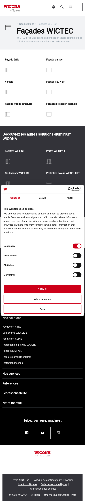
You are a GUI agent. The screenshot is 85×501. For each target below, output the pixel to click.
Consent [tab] (15, 198)
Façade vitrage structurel (18, 103)
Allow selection (42, 299)
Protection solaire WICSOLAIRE (63, 173)
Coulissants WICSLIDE (17, 173)
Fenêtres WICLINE (14, 151)
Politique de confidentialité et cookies (53, 480)
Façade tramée (54, 59)
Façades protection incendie (61, 103)
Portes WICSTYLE (56, 151)
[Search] (62, 7)
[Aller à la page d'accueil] (11, 8)
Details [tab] (42, 198)
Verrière (9, 81)
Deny (42, 309)
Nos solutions (26, 23)
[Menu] (78, 7)
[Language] (54, 7)
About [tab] (70, 198)
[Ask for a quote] (70, 7)
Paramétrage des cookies (42, 488)
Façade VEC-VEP (55, 81)
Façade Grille (12, 59)
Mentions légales (27, 484)
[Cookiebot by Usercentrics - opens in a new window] (67, 189)
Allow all (42, 288)
